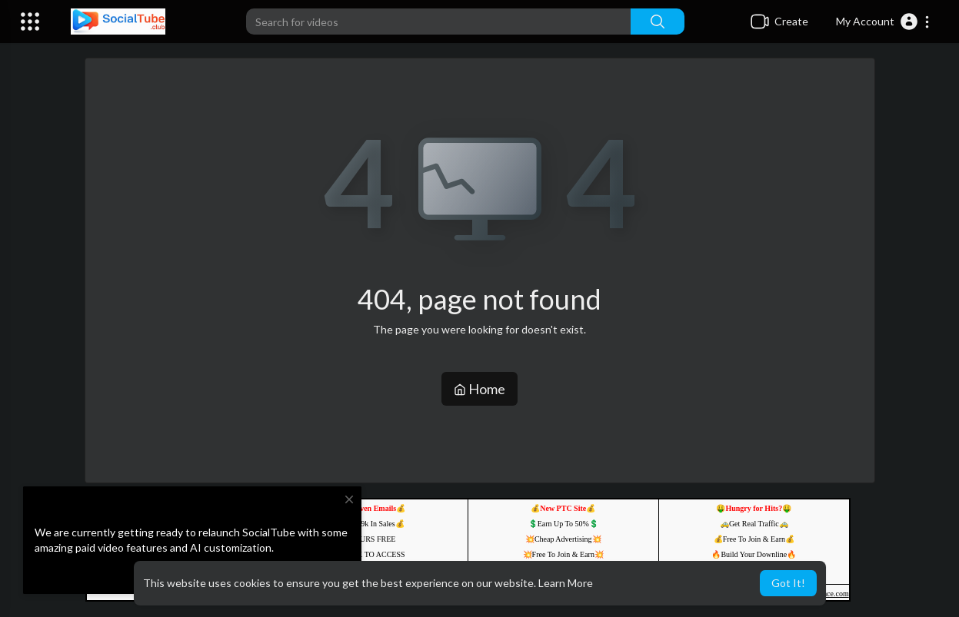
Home (479, 388)
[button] (883, 21)
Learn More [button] (565, 582)
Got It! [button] (788, 582)
